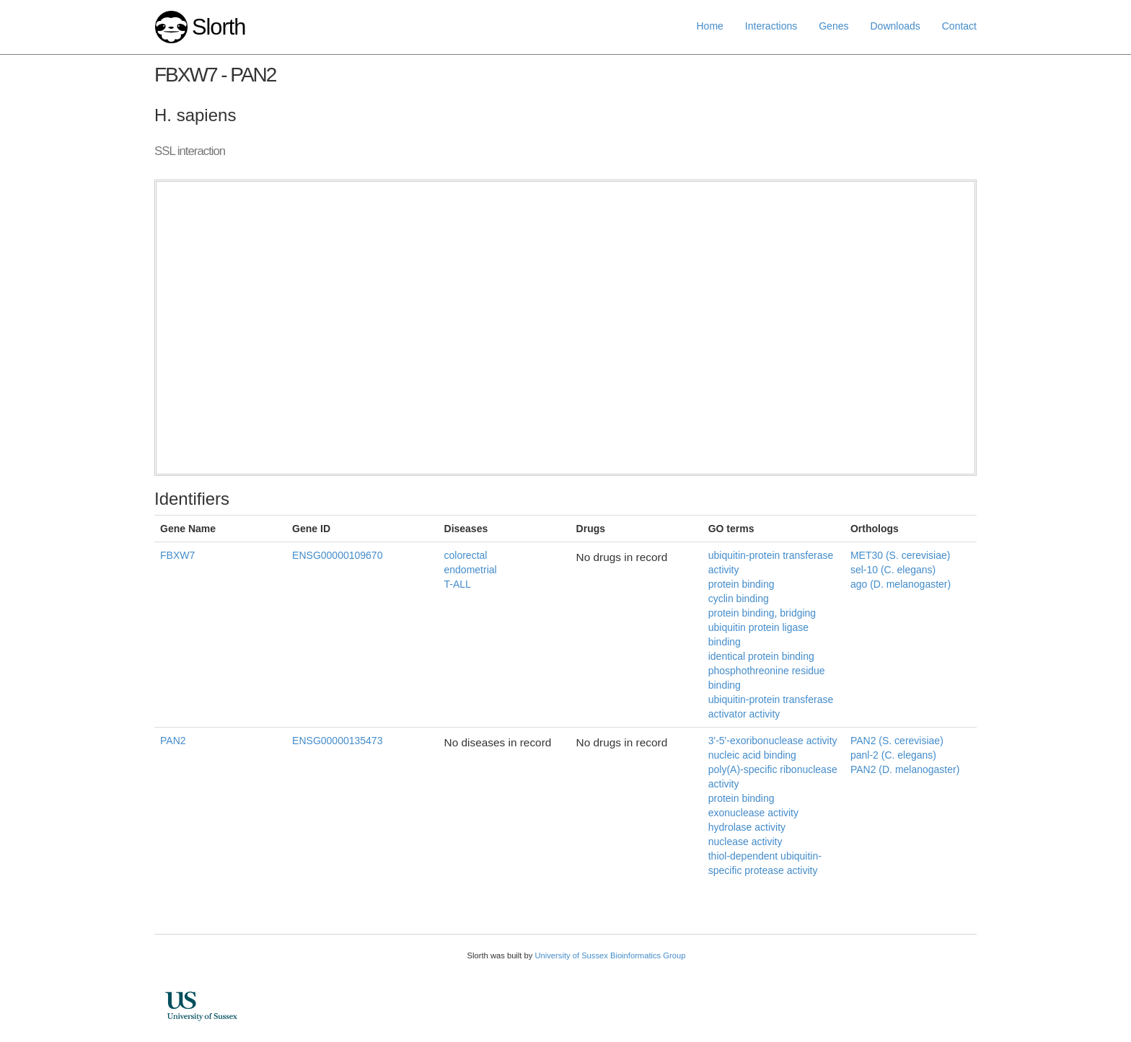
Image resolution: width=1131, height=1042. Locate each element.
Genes (833, 26)
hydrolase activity (746, 827)
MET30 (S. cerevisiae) (900, 555)
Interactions (771, 26)
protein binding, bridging (762, 613)
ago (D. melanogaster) (900, 584)
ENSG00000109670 (337, 555)
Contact (959, 26)
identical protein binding (761, 656)
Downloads (895, 26)
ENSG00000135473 (337, 740)
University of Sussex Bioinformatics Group (609, 955)
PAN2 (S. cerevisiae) (896, 740)
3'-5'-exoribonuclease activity (772, 740)
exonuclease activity (753, 812)
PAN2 (173, 740)
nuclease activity (745, 841)
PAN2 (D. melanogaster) (904, 769)
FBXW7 (177, 555)
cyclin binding (738, 598)
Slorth (218, 27)
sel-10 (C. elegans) (893, 569)
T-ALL (457, 584)
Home (710, 26)
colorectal (466, 555)
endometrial (470, 569)
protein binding (741, 584)
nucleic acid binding (752, 755)
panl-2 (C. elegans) (893, 755)
